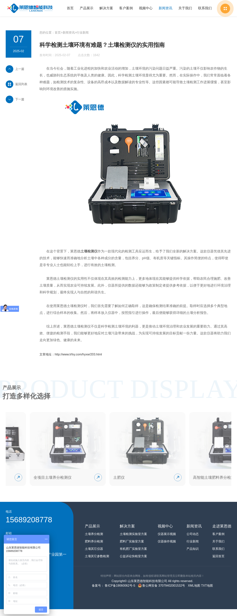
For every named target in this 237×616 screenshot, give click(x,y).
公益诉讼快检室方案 (133, 556)
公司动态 (193, 534)
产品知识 (193, 548)
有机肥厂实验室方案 (133, 548)
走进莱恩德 (221, 526)
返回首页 (218, 556)
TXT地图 (207, 585)
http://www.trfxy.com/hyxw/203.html (78, 354)
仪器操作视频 (167, 541)
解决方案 (106, 8)
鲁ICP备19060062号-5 (119, 585)
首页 (70, 8)
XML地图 (194, 585)
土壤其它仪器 (94, 548)
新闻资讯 (165, 8)
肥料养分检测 (94, 541)
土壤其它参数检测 (97, 556)
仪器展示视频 (167, 534)
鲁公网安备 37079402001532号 (161, 585)
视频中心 (146, 8)
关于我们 (185, 8)
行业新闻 (82, 32)
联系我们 (205, 8)
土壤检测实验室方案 (133, 534)
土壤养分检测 (94, 534)
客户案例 (126, 8)
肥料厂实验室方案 (132, 541)
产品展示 (87, 8)
